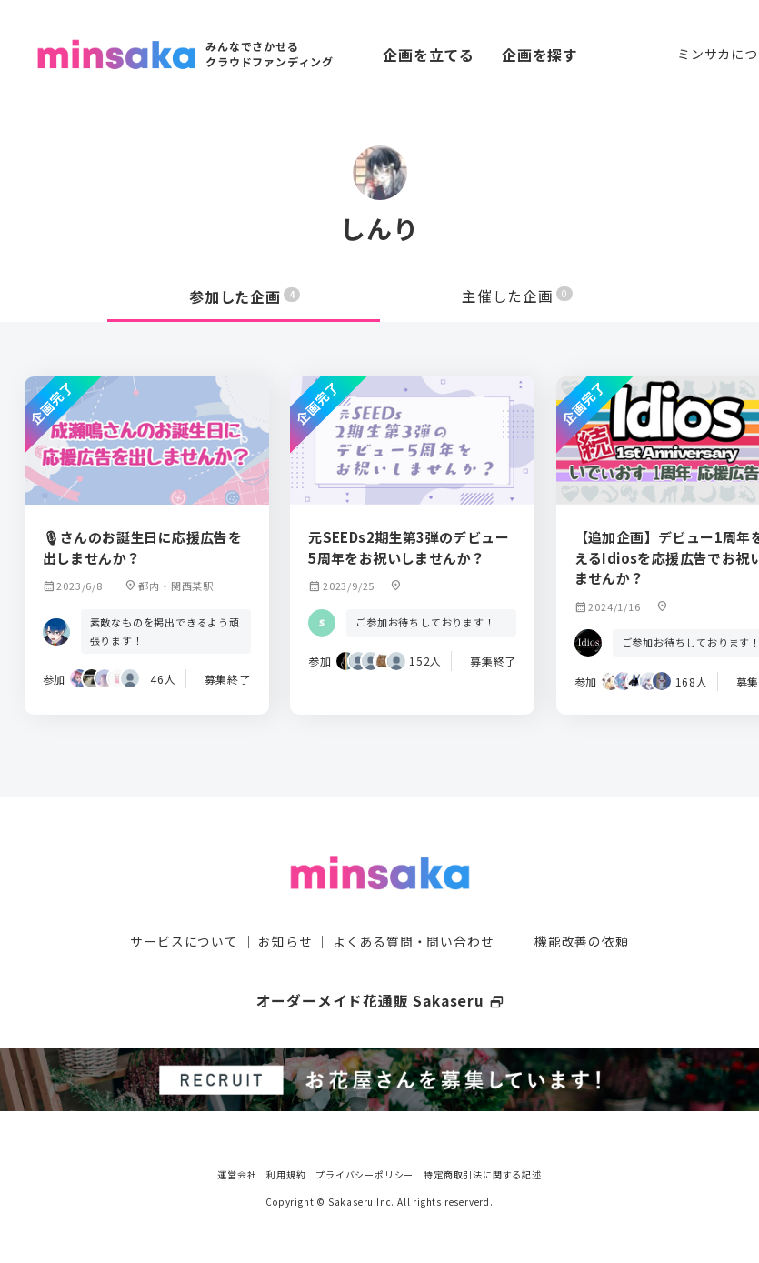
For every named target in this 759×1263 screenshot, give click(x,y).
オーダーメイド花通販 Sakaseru (379, 999)
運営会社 (236, 1171)
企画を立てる (428, 54)
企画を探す (540, 54)
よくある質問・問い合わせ (413, 940)
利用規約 (285, 1171)
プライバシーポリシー (364, 1171)
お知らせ (285, 940)
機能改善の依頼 (581, 940)
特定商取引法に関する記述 (483, 1171)
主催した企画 (517, 296)
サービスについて (183, 940)
